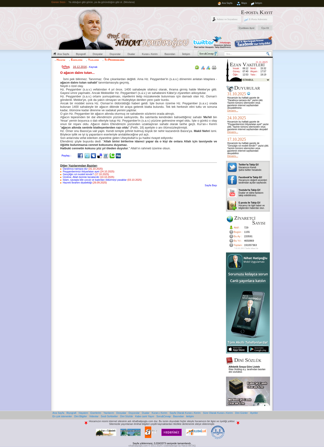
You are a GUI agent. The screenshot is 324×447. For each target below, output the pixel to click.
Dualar (131, 54)
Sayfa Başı (211, 185)
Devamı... (232, 110)
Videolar (93, 416)
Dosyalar (98, 54)
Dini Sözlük (126, 416)
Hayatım (61, 59)
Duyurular (115, 54)
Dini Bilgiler (80, 416)
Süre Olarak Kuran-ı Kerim (218, 412)
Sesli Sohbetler (109, 416)
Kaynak (93, 67)
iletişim (190, 416)
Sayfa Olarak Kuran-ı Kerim (185, 412)
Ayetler (254, 412)
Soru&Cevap (163, 416)
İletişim (258, 3)
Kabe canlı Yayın (144, 416)
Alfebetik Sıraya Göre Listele (244, 367)
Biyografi (81, 54)
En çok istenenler (62, 416)
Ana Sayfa (227, 3)
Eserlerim (76, 59)
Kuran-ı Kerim (150, 54)
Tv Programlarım (114, 59)
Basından (169, 54)
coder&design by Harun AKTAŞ (180, 445)
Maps (244, 3)
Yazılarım (93, 59)
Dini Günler (241, 412)
